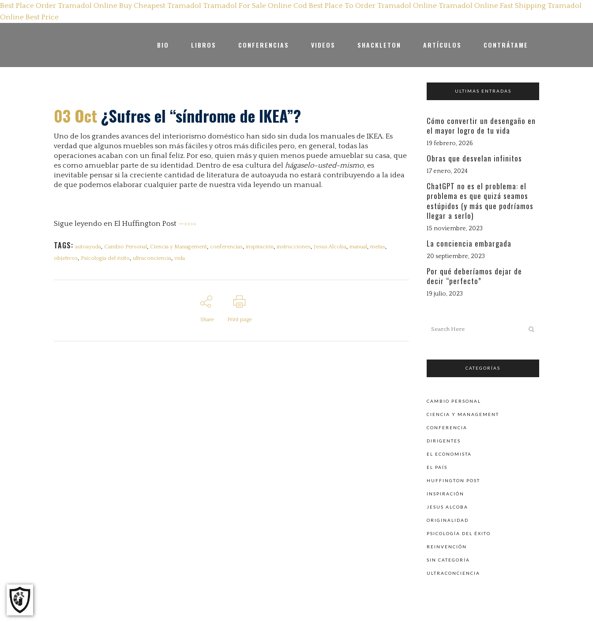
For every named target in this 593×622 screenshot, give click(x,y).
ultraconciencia (153, 258)
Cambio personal (454, 400)
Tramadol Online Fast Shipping (492, 6)
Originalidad (448, 519)
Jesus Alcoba (332, 247)
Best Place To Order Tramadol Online (373, 6)
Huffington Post (453, 480)
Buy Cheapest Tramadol (160, 6)
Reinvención (447, 546)
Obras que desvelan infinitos (474, 158)
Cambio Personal (126, 247)
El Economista (449, 453)
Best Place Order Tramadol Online (58, 6)
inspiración (261, 247)
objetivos (66, 258)
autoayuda (88, 247)
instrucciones (296, 247)
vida (181, 258)
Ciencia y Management (179, 247)
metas (381, 247)
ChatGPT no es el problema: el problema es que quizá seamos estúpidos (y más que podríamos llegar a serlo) (480, 200)
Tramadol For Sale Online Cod (255, 6)
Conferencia (447, 427)
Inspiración (445, 493)
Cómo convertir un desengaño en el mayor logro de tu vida (481, 125)
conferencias (227, 247)
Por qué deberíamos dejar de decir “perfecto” (474, 276)
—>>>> (187, 224)
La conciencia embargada (469, 243)
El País (437, 466)
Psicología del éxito (105, 258)
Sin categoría (448, 559)
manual (361, 247)
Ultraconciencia (453, 572)
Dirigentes (444, 440)
